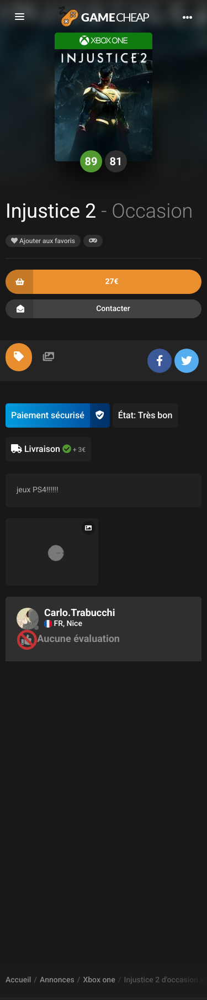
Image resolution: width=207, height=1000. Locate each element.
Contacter (103, 308)
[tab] (19, 357)
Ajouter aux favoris (43, 241)
